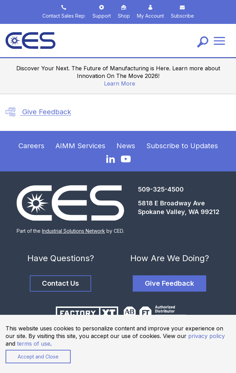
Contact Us (60, 283)
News (125, 146)
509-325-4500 (161, 189)
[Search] (202, 41)
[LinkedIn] (110, 158)
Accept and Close (38, 356)
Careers (31, 146)
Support (102, 12)
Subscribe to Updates (182, 146)
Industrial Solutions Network (73, 231)
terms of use (33, 343)
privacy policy (206, 335)
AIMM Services (80, 146)
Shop (124, 12)
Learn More (119, 83)
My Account (150, 12)
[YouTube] (125, 159)
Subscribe (182, 12)
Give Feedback (38, 112)
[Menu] (219, 41)
